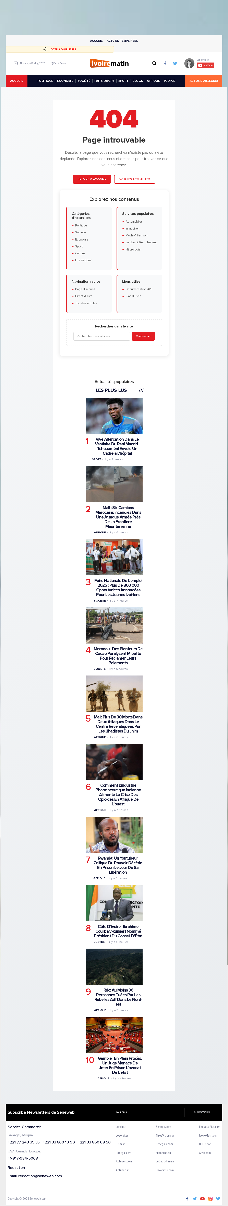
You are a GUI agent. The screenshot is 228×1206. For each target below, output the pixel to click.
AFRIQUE (153, 81)
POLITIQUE (45, 81)
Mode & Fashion (136, 235)
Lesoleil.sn (122, 1135)
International (83, 260)
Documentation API (138, 289)
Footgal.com (123, 1153)
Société (80, 232)
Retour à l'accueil (92, 178)
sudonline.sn (163, 1153)
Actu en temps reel (122, 40)
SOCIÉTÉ (83, 81)
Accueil (96, 40)
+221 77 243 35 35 (24, 1142)
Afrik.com (205, 1153)
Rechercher (143, 336)
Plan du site (133, 296)
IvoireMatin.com (208, 1135)
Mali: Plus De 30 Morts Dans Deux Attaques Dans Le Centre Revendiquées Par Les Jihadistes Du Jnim (118, 724)
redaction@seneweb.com (40, 1176)
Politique (81, 225)
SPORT (123, 81)
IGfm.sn (120, 1144)
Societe (100, 600)
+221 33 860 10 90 (59, 1142)
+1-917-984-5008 (23, 1159)
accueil (16, 81)
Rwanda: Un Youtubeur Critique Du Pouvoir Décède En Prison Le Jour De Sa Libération (118, 865)
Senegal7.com (164, 1144)
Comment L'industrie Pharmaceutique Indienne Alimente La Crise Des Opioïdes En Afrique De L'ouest (118, 794)
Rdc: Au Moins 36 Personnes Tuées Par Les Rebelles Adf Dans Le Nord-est (118, 997)
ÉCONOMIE (65, 81)
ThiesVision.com (166, 1135)
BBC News (205, 1144)
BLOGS (138, 81)
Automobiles (133, 221)
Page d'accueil (85, 289)
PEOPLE (169, 81)
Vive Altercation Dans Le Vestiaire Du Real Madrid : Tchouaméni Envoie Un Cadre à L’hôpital (117, 446)
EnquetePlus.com (209, 1127)
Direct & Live (83, 296)
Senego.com (163, 1127)
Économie (81, 239)
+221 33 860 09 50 (94, 1142)
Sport (79, 246)
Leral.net (121, 1127)
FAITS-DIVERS (104, 81)
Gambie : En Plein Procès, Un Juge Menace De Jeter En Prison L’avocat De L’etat (120, 1065)
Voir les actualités (134, 179)
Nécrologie (132, 249)
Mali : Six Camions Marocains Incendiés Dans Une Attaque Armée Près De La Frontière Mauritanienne (118, 517)
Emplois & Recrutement (141, 242)
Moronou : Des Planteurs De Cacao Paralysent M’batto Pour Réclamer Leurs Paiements (118, 656)
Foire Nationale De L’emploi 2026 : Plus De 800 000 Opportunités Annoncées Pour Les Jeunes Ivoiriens (118, 587)
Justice (99, 941)
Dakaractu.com (165, 1170)
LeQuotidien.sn (165, 1161)
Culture (80, 253)
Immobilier (132, 228)
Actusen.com (124, 1161)
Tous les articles (86, 303)
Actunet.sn (122, 1170)
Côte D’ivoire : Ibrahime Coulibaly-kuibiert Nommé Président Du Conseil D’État (118, 931)
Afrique (100, 532)
